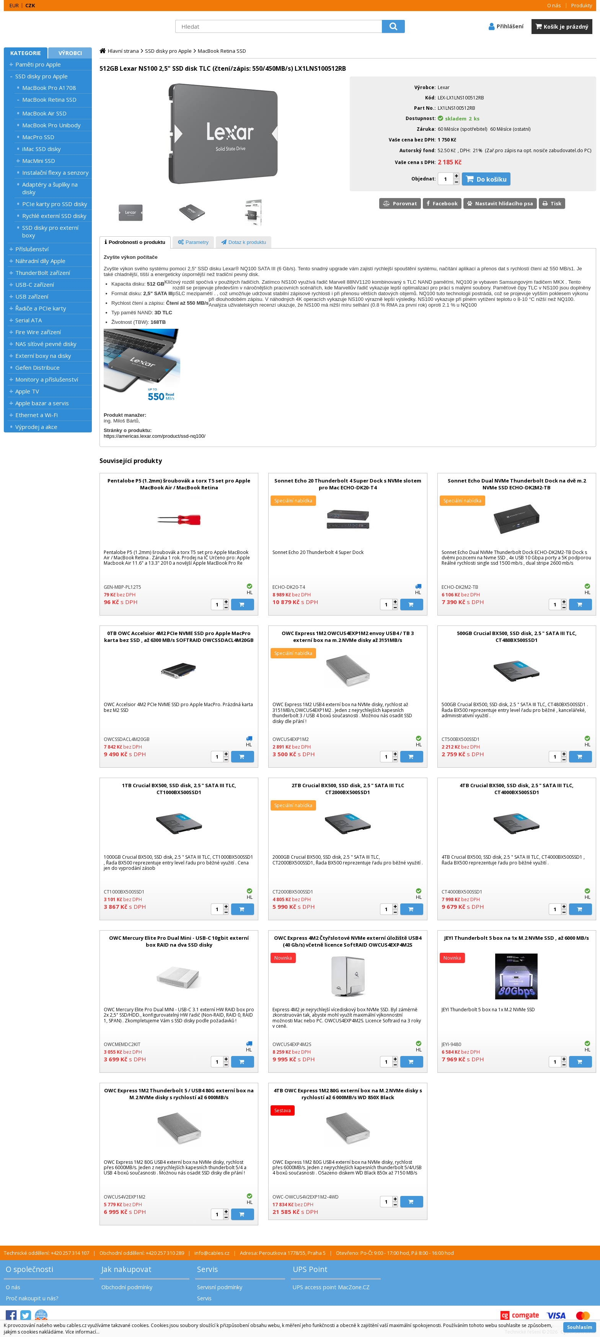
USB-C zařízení (34, 284)
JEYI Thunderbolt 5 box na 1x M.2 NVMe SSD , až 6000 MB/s (516, 937)
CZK (30, 5)
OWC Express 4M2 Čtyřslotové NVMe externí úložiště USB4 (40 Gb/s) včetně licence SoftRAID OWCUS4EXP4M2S (347, 941)
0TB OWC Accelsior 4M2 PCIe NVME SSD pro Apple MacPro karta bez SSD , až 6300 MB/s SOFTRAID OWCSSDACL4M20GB (179, 636)
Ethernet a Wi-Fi (36, 415)
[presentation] (135, 242)
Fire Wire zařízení (38, 332)
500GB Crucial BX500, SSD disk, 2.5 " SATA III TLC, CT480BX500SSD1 (517, 636)
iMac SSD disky (41, 149)
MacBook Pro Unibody (51, 125)
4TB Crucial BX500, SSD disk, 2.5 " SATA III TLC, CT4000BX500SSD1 (517, 789)
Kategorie (25, 53)
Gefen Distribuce (37, 367)
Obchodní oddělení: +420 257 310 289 (141, 1252)
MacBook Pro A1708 (49, 87)
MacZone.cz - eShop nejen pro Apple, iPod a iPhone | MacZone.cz (52, 26)
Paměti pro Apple (38, 64)
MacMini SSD (38, 160)
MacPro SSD (38, 137)
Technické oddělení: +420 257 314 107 (46, 1252)
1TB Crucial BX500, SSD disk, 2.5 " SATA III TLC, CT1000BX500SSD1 (179, 789)
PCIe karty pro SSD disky (54, 204)
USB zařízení (31, 296)
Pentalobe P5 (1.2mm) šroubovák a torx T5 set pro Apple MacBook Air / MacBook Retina (179, 484)
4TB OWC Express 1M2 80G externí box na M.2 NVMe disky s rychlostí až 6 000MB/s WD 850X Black (348, 1094)
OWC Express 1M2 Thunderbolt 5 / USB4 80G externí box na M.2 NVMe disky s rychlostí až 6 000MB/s (179, 1094)
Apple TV (27, 391)
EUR (14, 5)
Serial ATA (28, 320)
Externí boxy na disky (43, 355)
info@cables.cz (212, 1252)
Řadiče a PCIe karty (40, 308)
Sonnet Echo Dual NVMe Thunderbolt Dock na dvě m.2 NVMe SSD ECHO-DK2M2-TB (517, 484)
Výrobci (70, 53)
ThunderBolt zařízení (42, 272)
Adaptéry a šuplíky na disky (50, 188)
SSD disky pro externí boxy (50, 231)
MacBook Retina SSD (49, 99)
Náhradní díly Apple (40, 261)
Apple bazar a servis (42, 403)
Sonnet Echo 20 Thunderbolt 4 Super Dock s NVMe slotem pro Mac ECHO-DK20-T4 (347, 484)
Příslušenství (32, 249)
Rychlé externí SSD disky (54, 215)
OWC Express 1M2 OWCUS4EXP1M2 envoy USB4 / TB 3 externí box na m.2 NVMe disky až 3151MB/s (348, 636)
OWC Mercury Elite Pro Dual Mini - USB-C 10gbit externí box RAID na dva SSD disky (179, 941)
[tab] (135, 242)
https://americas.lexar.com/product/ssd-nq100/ (154, 436)
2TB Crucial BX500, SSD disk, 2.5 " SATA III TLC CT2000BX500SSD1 (348, 789)
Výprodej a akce (36, 427)
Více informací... (82, 1332)
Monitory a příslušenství (46, 379)
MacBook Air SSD (44, 113)
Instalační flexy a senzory (55, 172)
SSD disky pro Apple (41, 76)
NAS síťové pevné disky (46, 344)
